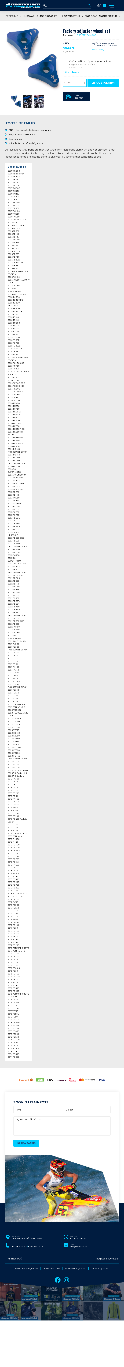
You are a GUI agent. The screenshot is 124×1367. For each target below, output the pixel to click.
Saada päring (98, 49)
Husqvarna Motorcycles (40, 16)
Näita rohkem (71, 72)
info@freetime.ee (78, 1246)
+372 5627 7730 (36, 1246)
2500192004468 (86, 35)
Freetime (11, 16)
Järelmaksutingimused (75, 1268)
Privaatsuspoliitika (51, 1268)
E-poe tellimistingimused (26, 1268)
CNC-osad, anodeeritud (101, 16)
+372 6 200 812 (19, 1246)
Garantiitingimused (100, 1268)
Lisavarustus (71, 16)
